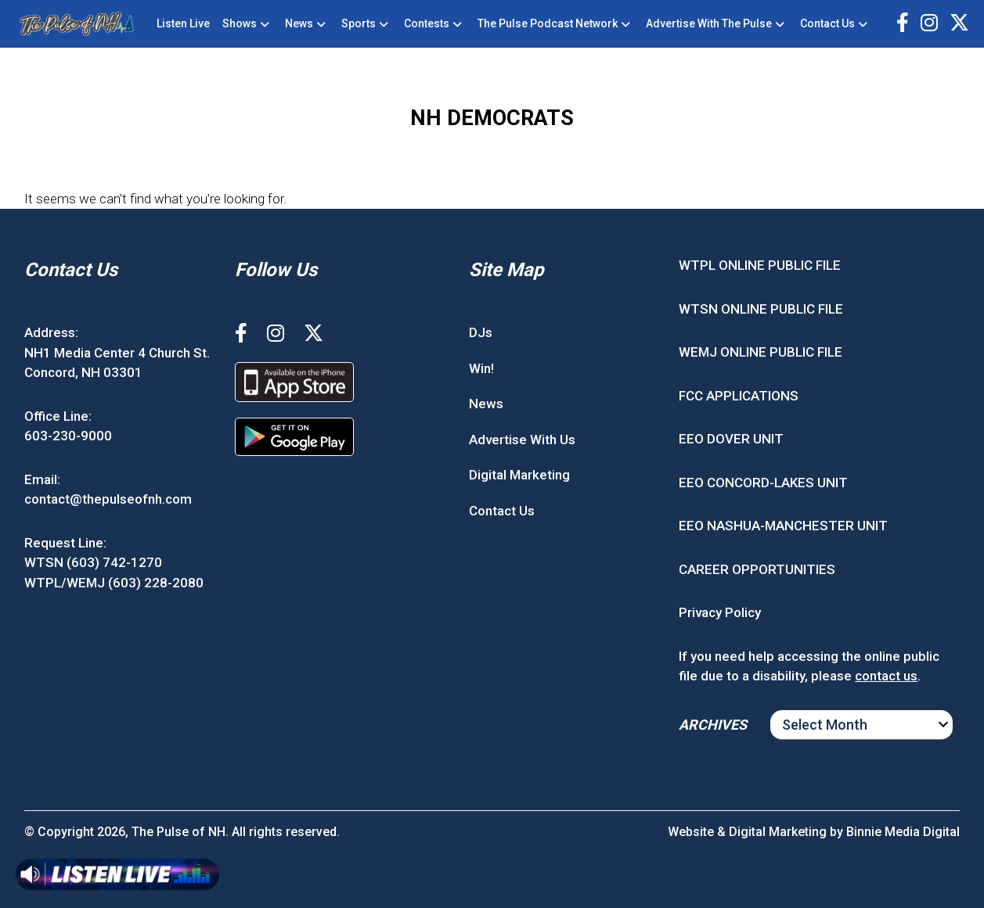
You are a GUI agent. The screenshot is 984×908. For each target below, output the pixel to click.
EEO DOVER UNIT (731, 439)
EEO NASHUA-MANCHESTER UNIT (783, 525)
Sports (358, 23)
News (299, 23)
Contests (426, 23)
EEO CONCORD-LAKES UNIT (763, 482)
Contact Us (827, 23)
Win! (481, 368)
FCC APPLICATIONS (738, 396)
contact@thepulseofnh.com (108, 499)
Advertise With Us (522, 439)
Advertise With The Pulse (709, 23)
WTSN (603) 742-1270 (93, 562)
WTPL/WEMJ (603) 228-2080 (114, 582)
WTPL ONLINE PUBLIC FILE (760, 265)
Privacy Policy (720, 612)
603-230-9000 (68, 435)
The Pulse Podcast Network (548, 23)
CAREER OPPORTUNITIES (757, 569)
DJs (480, 332)
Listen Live (183, 23)
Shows (239, 23)
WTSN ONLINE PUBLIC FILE (761, 309)
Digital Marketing (519, 475)
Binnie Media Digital (903, 831)
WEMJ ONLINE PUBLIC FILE (760, 352)
